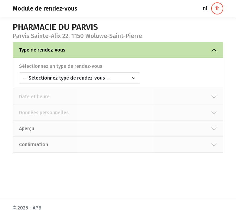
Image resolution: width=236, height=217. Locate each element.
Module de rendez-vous (45, 8)
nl (205, 8)
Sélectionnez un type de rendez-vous (60, 66)
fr (217, 8)
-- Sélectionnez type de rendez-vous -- (66, 78)
